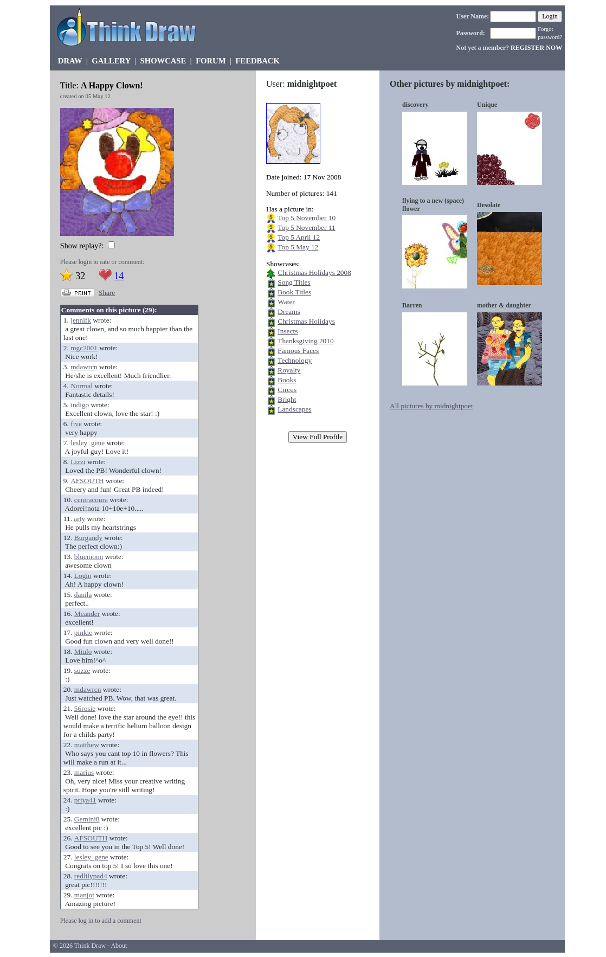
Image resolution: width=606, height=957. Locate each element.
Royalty (289, 370)
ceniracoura (91, 500)
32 (80, 276)
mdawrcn (84, 367)
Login (83, 575)
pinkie (83, 632)
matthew (86, 745)
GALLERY (111, 60)
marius (84, 772)
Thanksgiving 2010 (305, 341)
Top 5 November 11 (306, 227)
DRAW (70, 60)
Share (107, 292)
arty (79, 519)
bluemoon (88, 557)
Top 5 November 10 (307, 218)
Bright (287, 399)
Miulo (83, 651)
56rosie (84, 708)
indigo (79, 405)
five (76, 424)
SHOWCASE (163, 60)
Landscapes (294, 409)
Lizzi (77, 462)
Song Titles (294, 282)
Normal (81, 386)
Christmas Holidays (306, 321)
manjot (84, 895)
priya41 (85, 800)
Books (287, 380)
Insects (288, 331)
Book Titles (294, 292)
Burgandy (88, 538)
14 (119, 276)
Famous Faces (298, 350)
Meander (87, 613)
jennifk (80, 320)
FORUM (210, 60)
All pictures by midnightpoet (431, 406)
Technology (295, 360)
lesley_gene (87, 443)
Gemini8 (87, 819)
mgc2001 (84, 348)
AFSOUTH (87, 481)
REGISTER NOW (536, 48)
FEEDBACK (257, 60)
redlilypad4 (90, 876)
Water (286, 302)
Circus (287, 390)
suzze (82, 670)
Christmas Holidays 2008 (314, 272)
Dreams (289, 311)
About (119, 945)
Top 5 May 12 (298, 247)
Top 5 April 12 (299, 237)
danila (83, 594)
